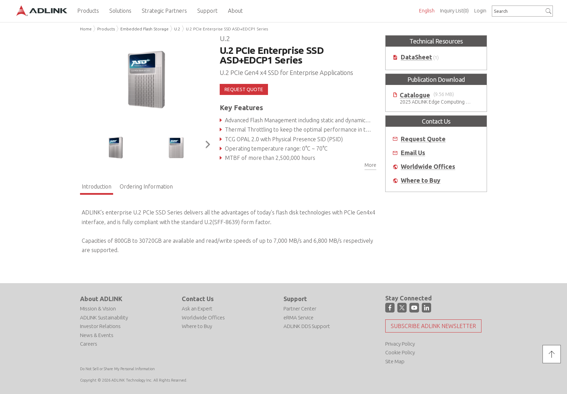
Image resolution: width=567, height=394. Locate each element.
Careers (88, 344)
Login (480, 10)
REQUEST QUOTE (244, 89)
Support (295, 298)
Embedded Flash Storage (144, 29)
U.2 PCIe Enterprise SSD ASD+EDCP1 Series (227, 29)
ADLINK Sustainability (104, 317)
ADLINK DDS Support (307, 326)
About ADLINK (101, 298)
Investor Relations (100, 326)
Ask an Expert (197, 308)
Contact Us (198, 298)
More (370, 165)
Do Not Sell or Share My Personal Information (117, 369)
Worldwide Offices (428, 166)
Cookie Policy (400, 352)
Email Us (413, 153)
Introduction (96, 186)
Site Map (395, 361)
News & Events (96, 335)
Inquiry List (454, 10)
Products (106, 29)
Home (86, 29)
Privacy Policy (400, 344)
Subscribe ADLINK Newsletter (433, 326)
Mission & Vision (98, 308)
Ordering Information (146, 186)
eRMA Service (299, 317)
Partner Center (300, 308)
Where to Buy (420, 180)
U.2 (177, 29)
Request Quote (423, 139)
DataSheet (416, 57)
